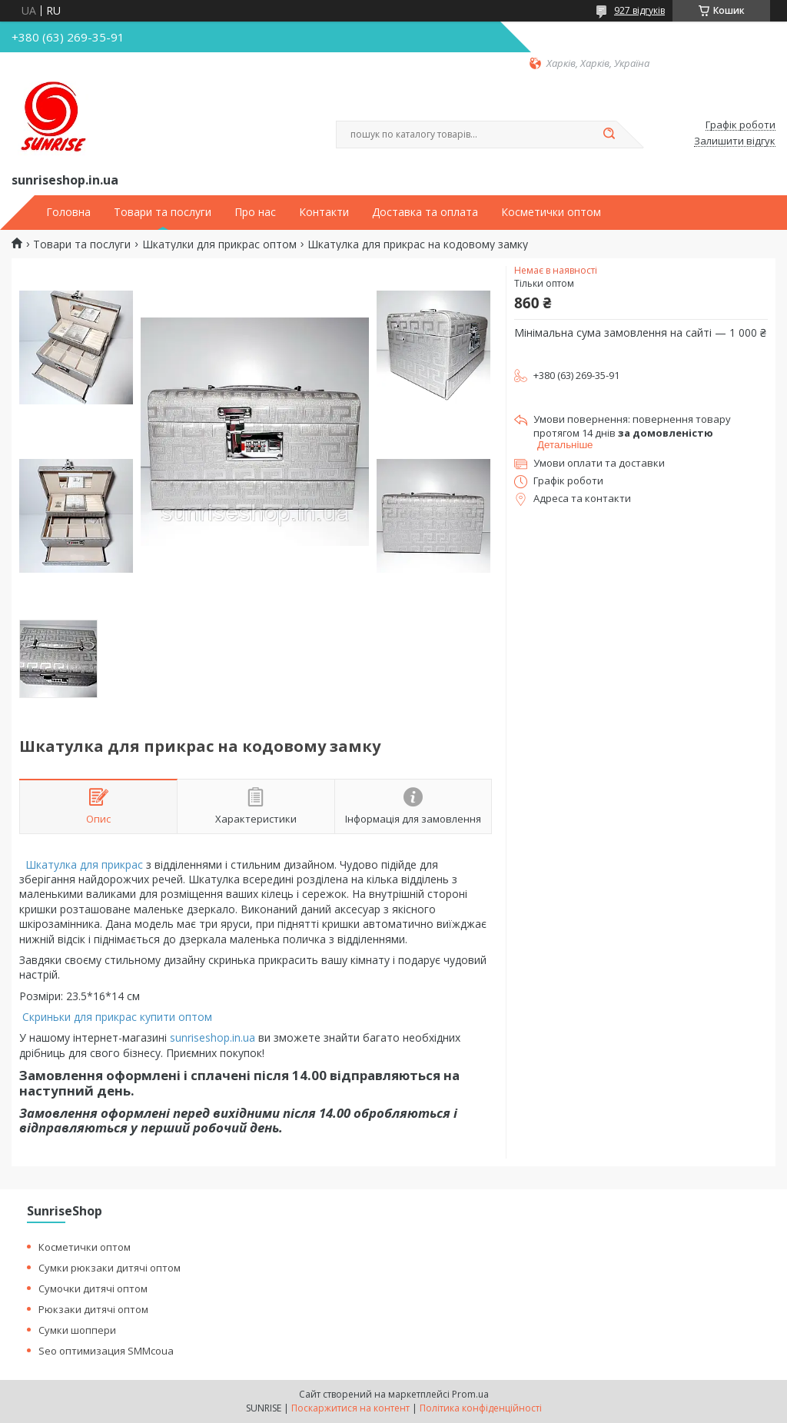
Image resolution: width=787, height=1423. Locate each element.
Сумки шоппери (77, 1330)
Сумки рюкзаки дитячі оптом (109, 1268)
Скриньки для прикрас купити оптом (118, 1016)
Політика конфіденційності (481, 1408)
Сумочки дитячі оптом (93, 1288)
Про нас (255, 212)
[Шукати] (608, 134)
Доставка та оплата (425, 212)
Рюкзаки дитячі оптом (93, 1309)
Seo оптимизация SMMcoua (106, 1351)
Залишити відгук (734, 141)
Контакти (324, 212)
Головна (68, 212)
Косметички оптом (551, 212)
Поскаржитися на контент (350, 1408)
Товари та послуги (162, 212)
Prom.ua (470, 1394)
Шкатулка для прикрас (84, 864)
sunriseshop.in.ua (212, 1037)
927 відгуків (639, 10)
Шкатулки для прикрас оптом (219, 244)
